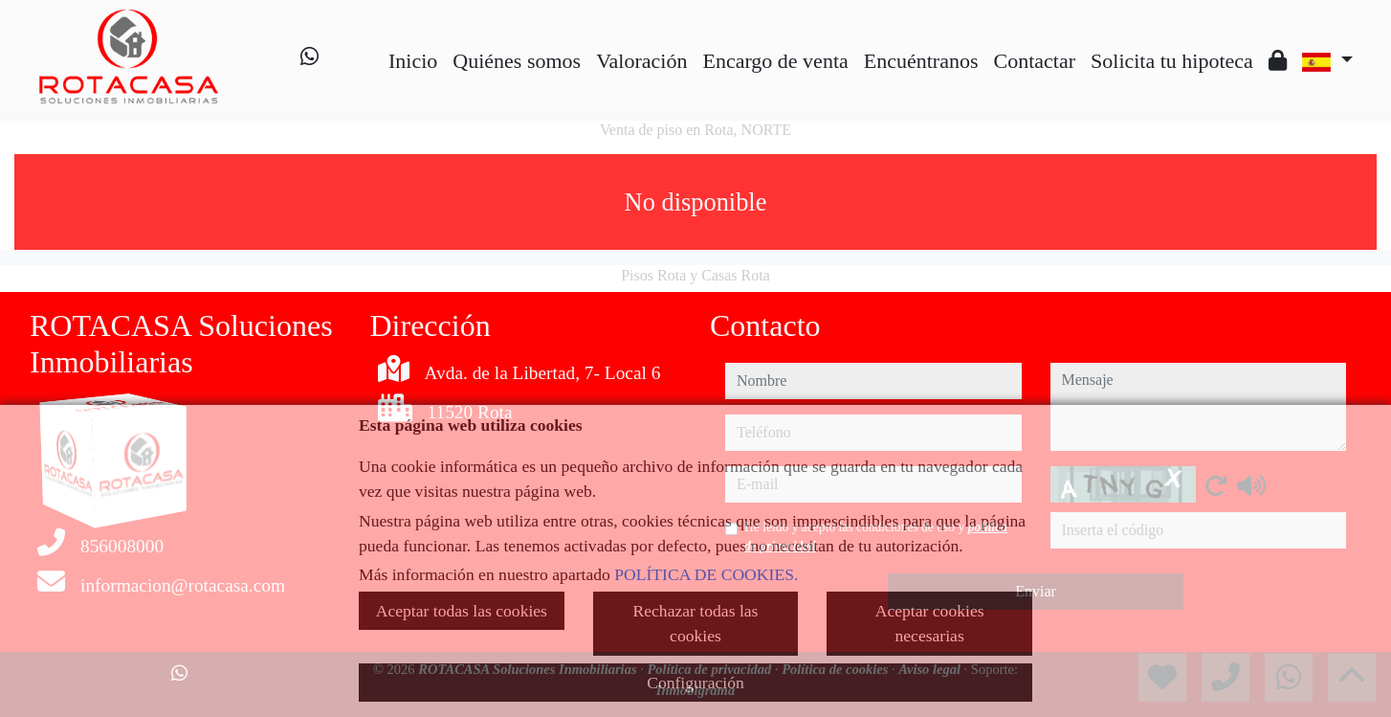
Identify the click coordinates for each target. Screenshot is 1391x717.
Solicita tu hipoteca (1172, 61)
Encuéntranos (921, 61)
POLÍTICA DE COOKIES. (706, 574)
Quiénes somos (517, 61)
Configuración (695, 682)
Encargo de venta (775, 61)
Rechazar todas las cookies (696, 623)
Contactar (1035, 61)
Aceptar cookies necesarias (929, 623)
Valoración (641, 61)
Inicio (412, 61)
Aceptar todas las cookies (461, 610)
